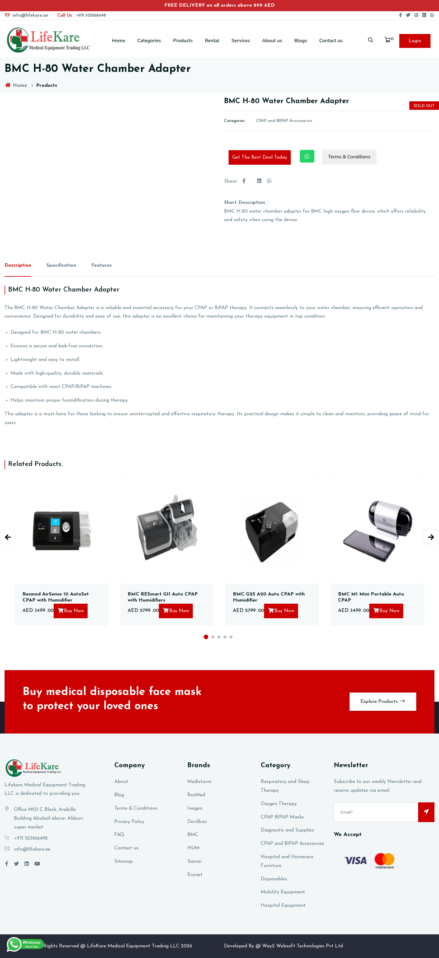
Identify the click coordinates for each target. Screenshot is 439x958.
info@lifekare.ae (26, 15)
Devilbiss (197, 821)
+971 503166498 (81, 15)
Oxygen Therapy (279, 803)
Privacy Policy (129, 821)
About (121, 781)
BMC (192, 834)
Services (240, 40)
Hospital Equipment (283, 905)
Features (101, 265)
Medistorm (199, 781)
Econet (195, 874)
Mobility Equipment (283, 892)
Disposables (274, 879)
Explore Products (382, 701)
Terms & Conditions (349, 156)
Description (18, 265)
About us (272, 40)
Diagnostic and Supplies (287, 830)
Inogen (194, 808)
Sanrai (194, 861)
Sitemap (123, 861)
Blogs (300, 40)
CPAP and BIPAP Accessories (284, 121)
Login (415, 41)
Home (118, 40)
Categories (149, 40)
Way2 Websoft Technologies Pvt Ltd (302, 946)
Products (183, 40)
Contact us (331, 40)
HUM (193, 848)
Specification (61, 265)
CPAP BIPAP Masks (282, 817)
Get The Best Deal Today (259, 157)
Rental (212, 40)
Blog (119, 795)
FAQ (119, 834)
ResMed (196, 795)
